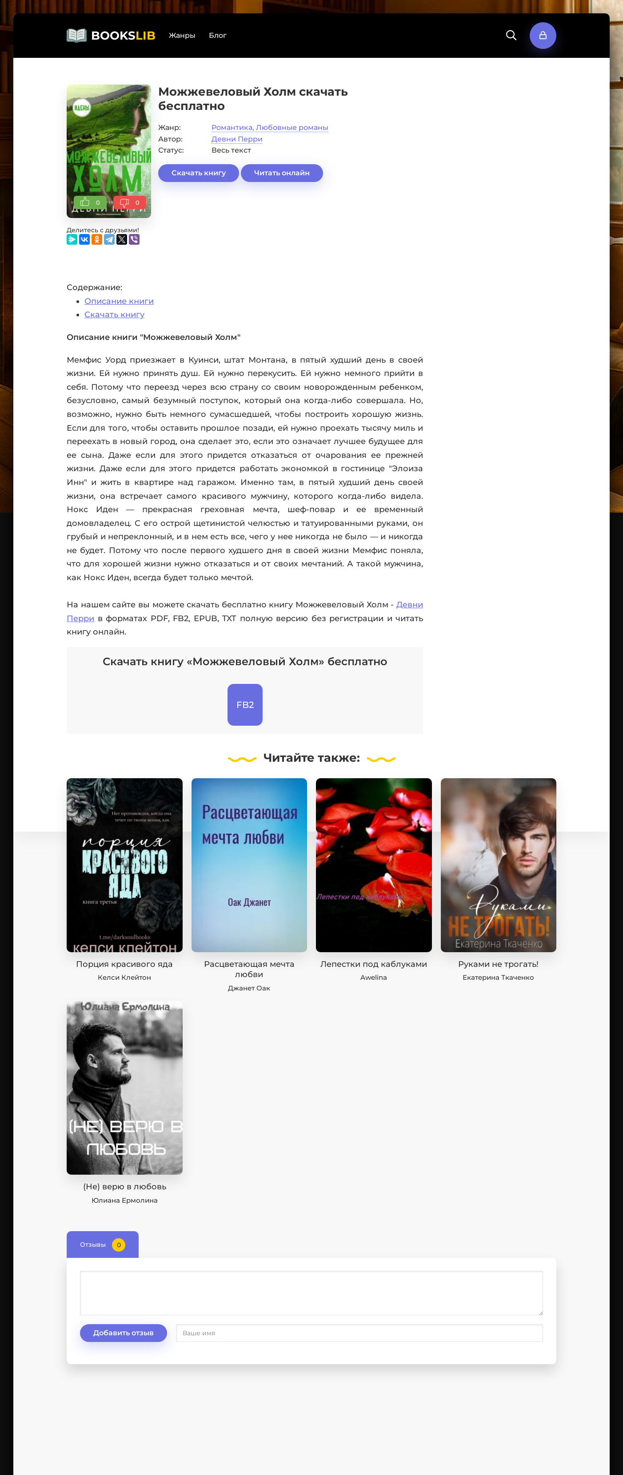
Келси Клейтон (124, 977)
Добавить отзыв (123, 1333)
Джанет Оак (249, 988)
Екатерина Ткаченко (498, 977)
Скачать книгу (199, 173)
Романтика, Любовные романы (270, 127)
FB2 (245, 704)
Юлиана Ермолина (125, 1200)
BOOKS (123, 35)
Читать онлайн (282, 173)
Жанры (182, 35)
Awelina (373, 977)
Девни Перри (237, 139)
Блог (218, 35)
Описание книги (119, 301)
